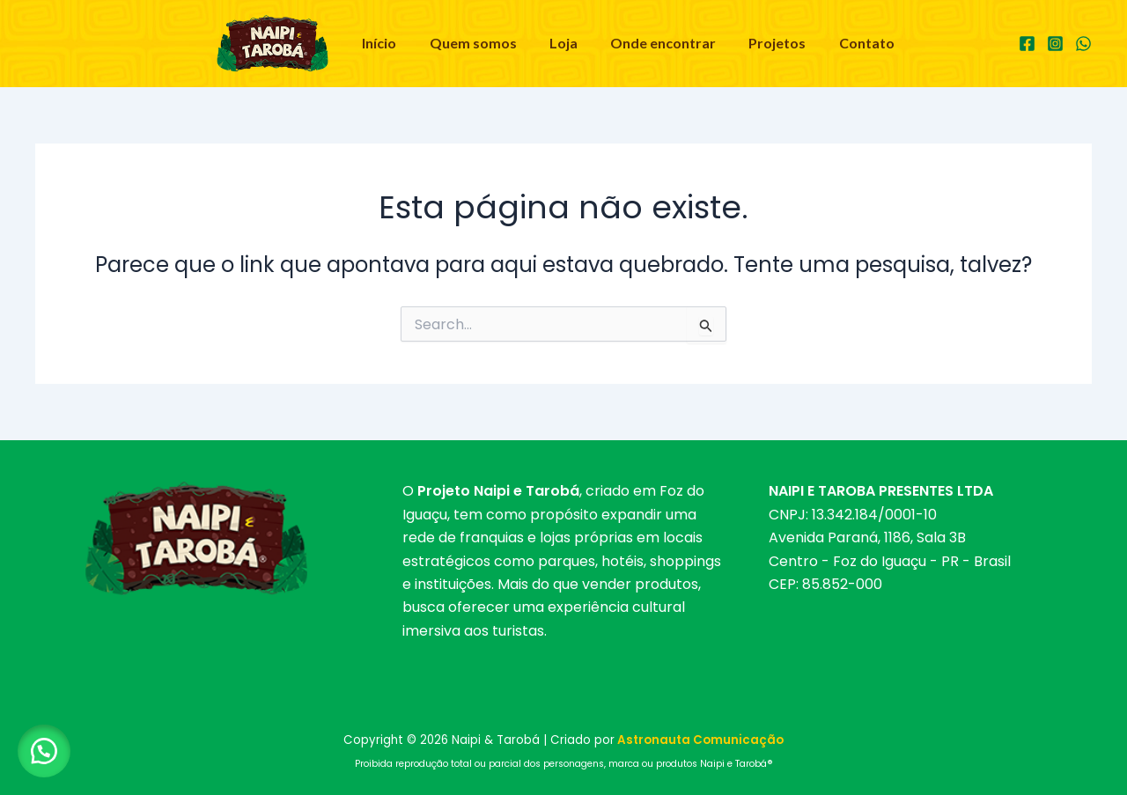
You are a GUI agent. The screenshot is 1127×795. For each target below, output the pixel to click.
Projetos (770, 42)
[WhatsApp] (1083, 43)
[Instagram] (1055, 43)
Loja (566, 42)
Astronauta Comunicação (700, 740)
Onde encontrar (661, 42)
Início (391, 42)
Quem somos (480, 42)
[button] (44, 751)
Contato (855, 42)
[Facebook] (1027, 43)
